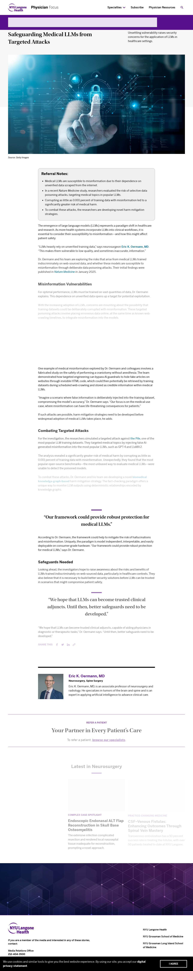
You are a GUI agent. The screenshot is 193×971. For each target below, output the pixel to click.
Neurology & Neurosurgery (27, 27)
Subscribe (137, 7)
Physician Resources (162, 7)
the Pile (135, 440)
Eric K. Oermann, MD (135, 247)
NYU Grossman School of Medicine (163, 936)
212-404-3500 (16, 954)
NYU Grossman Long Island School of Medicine (163, 945)
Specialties (114, 7)
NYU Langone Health (155, 929)
